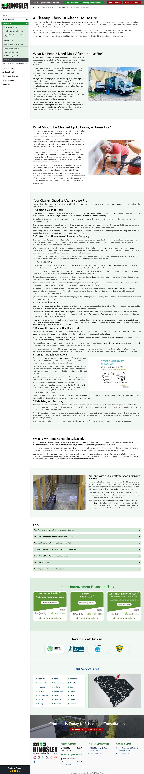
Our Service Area (87, 669)
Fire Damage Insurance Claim (13, 44)
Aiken (56, 679)
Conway (73, 700)
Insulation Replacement (11, 26)
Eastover (73, 704)
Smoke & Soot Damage (11, 47)
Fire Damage (47, 7)
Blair (71, 687)
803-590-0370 (132, 2)
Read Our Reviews (15, 769)
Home (36, 7)
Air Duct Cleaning (9, 71)
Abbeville (41, 679)
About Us (74, 773)
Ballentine (73, 683)
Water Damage (8, 19)
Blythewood (58, 691)
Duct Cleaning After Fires (12, 55)
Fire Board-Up (8, 40)
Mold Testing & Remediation (13, 63)
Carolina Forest (43, 695)
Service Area (82, 773)
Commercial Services (10, 75)
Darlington (41, 704)
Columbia (57, 700)
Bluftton (41, 691)
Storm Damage (8, 67)
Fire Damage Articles (62, 7)
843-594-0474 (67, 764)
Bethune (57, 687)
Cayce (72, 695)
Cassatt (56, 695)
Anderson (73, 679)
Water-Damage (8, 79)
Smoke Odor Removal (11, 51)
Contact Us (114, 2)
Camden (73, 691)
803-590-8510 (94, 754)
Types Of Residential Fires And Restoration (14, 35)
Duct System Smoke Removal (13, 30)
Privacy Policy (99, 773)
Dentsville (57, 704)
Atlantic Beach (59, 683)
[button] (26, 19)
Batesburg (41, 687)
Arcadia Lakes (43, 683)
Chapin (40, 700)
